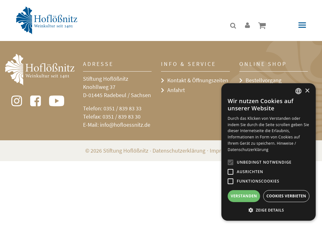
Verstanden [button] (244, 196)
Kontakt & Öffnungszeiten (197, 80)
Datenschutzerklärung (179, 150)
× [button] (307, 91)
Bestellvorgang (263, 80)
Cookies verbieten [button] (286, 196)
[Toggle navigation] (302, 25)
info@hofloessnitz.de (125, 124)
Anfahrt (176, 90)
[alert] (268, 152)
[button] (268, 210)
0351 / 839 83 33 (122, 108)
